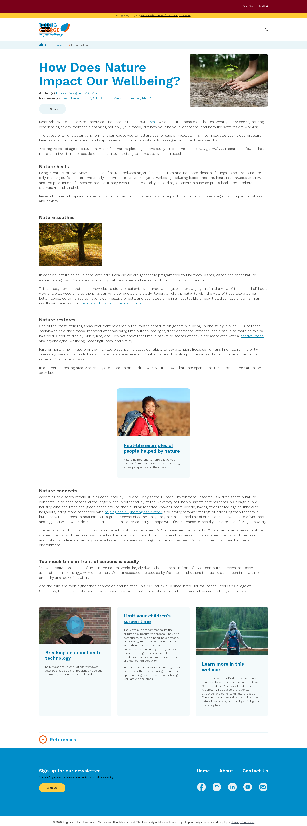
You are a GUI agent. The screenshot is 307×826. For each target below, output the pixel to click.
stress (152, 122)
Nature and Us (57, 45)
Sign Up (52, 787)
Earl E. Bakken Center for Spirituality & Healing (166, 15)
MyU (263, 6)
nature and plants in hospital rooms (111, 303)
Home (41, 44)
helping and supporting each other (133, 512)
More (256, 29)
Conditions (183, 29)
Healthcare (241, 29)
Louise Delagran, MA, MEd (77, 93)
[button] (75, 661)
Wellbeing (164, 29)
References (63, 739)
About (226, 770)
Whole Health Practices (212, 29)
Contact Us (255, 770)
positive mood (252, 336)
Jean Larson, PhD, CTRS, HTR (86, 98)
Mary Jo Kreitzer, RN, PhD (134, 98)
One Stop (248, 6)
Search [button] (266, 29)
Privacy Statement (242, 822)
